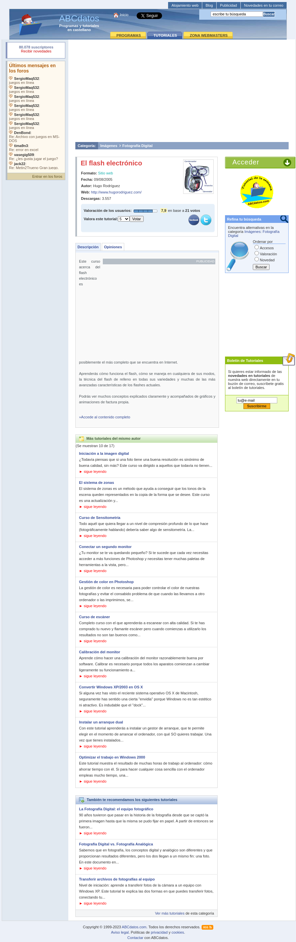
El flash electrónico (111, 163)
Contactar (135, 938)
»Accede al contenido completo (104, 417)
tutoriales (90, 26)
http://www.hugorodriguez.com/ (116, 192)
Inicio (124, 15)
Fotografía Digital (137, 146)
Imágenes (109, 146)
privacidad (159, 932)
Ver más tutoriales (169, 913)
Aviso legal (120, 932)
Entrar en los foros (47, 176)
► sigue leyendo (92, 471)
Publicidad (228, 5)
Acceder (245, 162)
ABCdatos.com (134, 927)
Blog (209, 5)
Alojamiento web (185, 5)
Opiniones (113, 247)
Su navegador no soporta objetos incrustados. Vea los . (36, 115)
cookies (177, 932)
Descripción (88, 247)
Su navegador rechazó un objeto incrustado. (36, 50)
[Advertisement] (182, 90)
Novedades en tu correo (263, 5)
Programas (68, 26)
